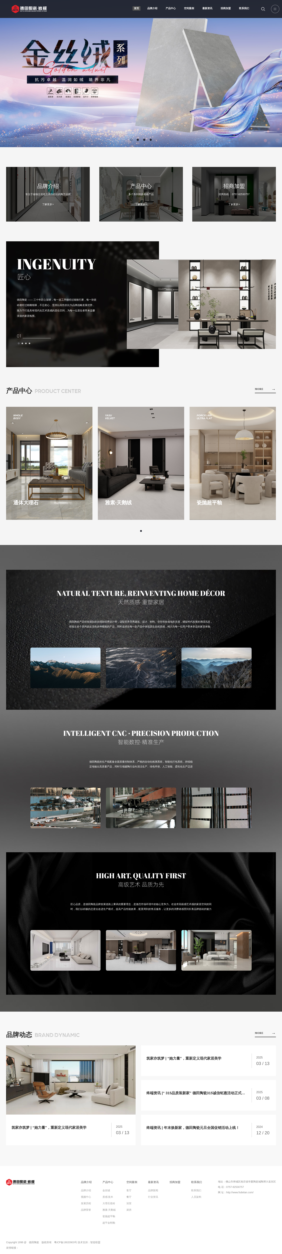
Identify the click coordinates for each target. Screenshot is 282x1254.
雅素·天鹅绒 (109, 1209)
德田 (29, 11)
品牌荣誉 (86, 1209)
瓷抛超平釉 (109, 1216)
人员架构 (196, 1196)
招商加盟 (226, 8)
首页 (136, 8)
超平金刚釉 (109, 1222)
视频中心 (86, 1196)
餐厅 (128, 1196)
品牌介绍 (152, 8)
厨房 (128, 1209)
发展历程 (86, 1203)
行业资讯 (153, 1196)
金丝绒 (106, 1190)
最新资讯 (207, 8)
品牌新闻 (153, 1190)
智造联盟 (95, 1242)
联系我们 (244, 8)
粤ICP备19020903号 (65, 1242)
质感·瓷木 (108, 1196)
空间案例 (189, 8)
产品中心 (171, 8)
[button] (131, 140)
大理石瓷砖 (109, 1203)
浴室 (128, 1203)
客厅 (128, 1190)
